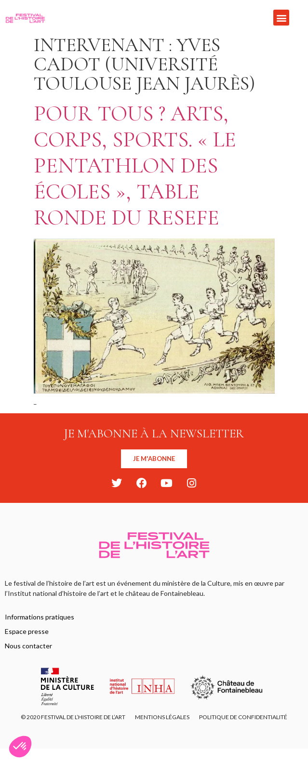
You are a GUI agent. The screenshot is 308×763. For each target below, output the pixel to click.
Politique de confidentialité (243, 717)
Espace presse (27, 631)
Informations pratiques (39, 617)
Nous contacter (28, 646)
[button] (281, 18)
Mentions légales (162, 717)
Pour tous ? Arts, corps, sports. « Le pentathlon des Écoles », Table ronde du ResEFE (135, 165)
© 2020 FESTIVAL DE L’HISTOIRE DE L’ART (73, 717)
